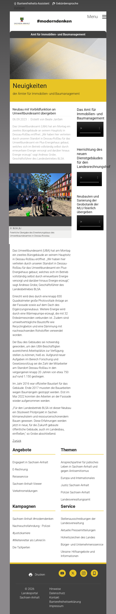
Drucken (36, 575)
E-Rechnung (20, 469)
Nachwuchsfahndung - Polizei (31, 526)
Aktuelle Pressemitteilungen (78, 530)
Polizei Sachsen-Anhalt (75, 492)
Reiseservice (20, 476)
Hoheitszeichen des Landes (78, 537)
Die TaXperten (21, 547)
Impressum (56, 606)
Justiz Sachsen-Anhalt (75, 485)
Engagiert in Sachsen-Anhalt (30, 462)
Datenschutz (57, 593)
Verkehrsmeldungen (25, 491)
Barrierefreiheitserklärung (65, 601)
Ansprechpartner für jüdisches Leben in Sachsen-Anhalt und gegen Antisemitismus (79, 467)
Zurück (17, 441)
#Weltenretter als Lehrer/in (29, 540)
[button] (31, 3)
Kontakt (54, 597)
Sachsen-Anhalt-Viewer (27, 483)
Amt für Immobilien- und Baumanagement (58, 34)
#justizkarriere (21, 533)
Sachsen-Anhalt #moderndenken (33, 518)
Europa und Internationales (78, 478)
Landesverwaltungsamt (75, 499)
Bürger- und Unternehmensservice (82, 544)
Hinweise (55, 589)
